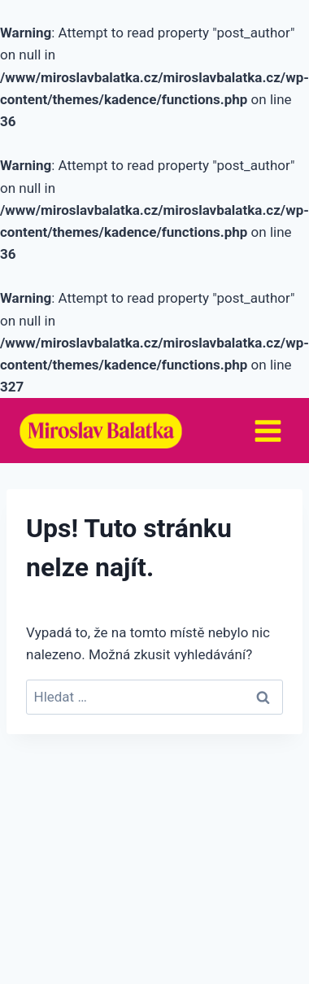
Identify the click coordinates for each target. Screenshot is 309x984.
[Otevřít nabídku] (267, 430)
